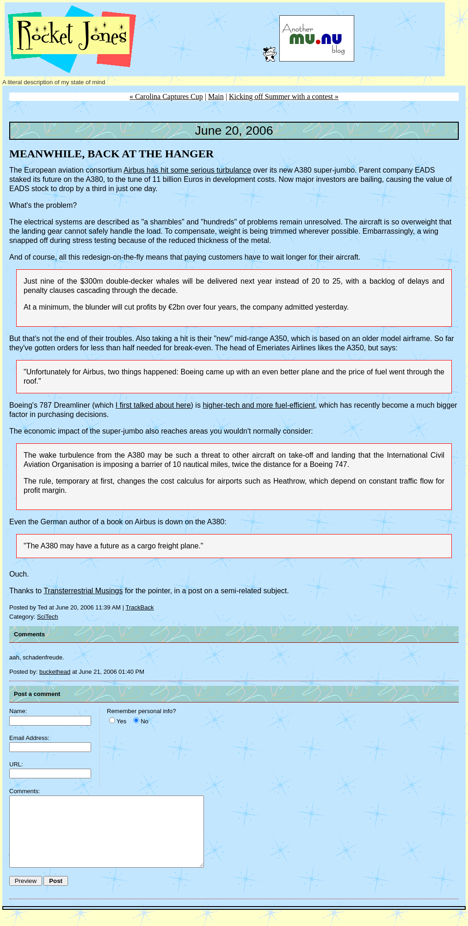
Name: (18, 711)
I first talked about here (153, 405)
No (144, 721)
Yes (121, 721)
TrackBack (140, 607)
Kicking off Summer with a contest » (284, 96)
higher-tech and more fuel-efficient (259, 405)
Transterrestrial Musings (83, 591)
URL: (16, 764)
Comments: (24, 791)
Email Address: (29, 737)
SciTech (47, 616)
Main (216, 96)
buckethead (54, 671)
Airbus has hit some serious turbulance (187, 170)
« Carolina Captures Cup (166, 96)
